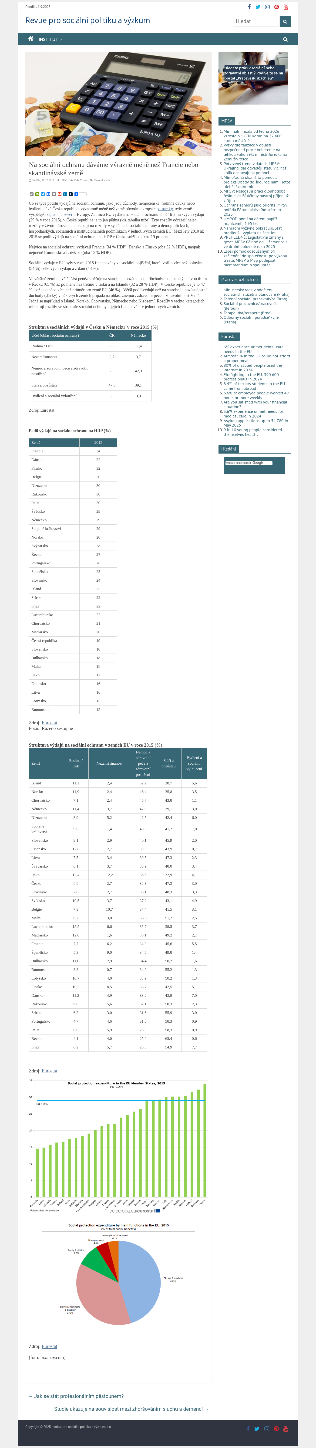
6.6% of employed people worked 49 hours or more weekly (256, 395)
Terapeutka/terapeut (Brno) (248, 312)
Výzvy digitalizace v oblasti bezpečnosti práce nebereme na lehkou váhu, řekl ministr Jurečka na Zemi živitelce (255, 151)
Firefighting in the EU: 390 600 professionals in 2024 (251, 377)
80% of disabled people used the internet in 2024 (253, 368)
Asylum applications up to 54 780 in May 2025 (256, 423)
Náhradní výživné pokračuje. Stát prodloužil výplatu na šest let (253, 230)
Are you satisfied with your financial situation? (255, 404)
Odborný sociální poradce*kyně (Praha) (251, 320)
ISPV (64, 180)
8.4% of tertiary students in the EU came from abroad (254, 386)
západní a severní (61, 214)
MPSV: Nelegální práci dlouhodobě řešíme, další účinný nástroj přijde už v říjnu (256, 195)
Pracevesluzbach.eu (239, 279)
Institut (48, 39)
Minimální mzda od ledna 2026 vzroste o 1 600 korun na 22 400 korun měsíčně (253, 136)
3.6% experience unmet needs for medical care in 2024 (253, 414)
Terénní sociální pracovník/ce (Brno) (255, 299)
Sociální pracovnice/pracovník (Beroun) (250, 306)
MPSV (226, 121)
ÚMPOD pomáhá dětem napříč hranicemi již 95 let (251, 221)
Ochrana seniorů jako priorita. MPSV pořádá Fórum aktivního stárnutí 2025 (255, 209)
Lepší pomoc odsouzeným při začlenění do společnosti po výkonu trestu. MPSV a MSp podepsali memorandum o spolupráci (255, 258)
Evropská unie (102, 180)
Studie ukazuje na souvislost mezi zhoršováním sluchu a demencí (131, 1409)
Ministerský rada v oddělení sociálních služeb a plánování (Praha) (256, 292)
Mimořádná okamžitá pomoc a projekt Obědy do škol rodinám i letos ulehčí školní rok (257, 182)
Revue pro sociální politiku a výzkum (87, 20)
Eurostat (49, 722)
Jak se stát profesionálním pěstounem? (76, 1396)
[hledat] (248, 463)
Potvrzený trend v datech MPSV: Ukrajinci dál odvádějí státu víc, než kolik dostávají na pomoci (255, 168)
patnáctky (165, 209)
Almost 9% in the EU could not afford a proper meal (257, 358)
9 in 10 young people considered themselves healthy (253, 432)
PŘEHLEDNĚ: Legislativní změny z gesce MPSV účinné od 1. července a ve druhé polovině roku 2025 (256, 241)
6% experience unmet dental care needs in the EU (253, 349)
